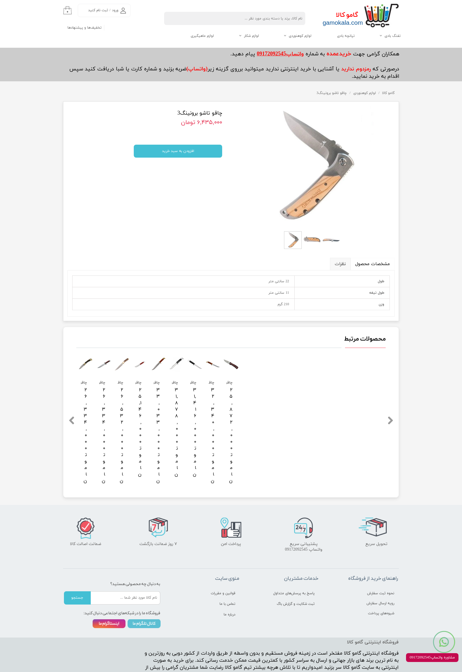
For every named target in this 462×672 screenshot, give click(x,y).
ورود (115, 10)
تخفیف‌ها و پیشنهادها (84, 27)
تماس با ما (227, 574)
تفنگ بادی (393, 36)
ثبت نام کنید (98, 10)
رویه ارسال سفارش (380, 573)
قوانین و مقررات (223, 563)
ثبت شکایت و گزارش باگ (296, 574)
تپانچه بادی (346, 36)
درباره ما (229, 584)
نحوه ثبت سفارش (380, 563)
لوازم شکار (251, 36)
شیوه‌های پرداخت (381, 583)
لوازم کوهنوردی (300, 36)
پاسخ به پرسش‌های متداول (294, 563)
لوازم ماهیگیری (202, 36)
